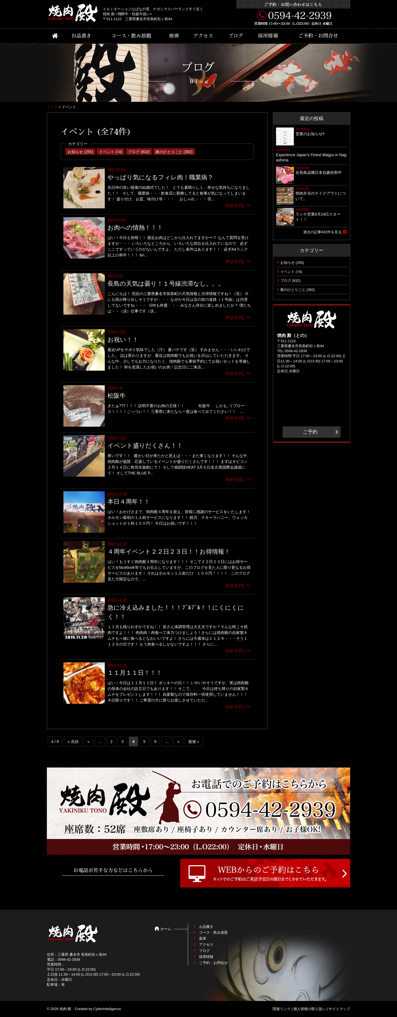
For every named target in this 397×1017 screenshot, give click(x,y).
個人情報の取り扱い (309, 1009)
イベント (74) (110, 152)
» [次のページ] (178, 741)
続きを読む (235, 205)
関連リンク (282, 1009)
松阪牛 (117, 395)
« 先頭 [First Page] (73, 741)
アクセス (203, 35)
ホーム (165, 929)
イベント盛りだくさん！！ (145, 445)
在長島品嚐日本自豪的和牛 (319, 172)
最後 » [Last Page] (193, 741)
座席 (174, 35)
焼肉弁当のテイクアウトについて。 (321, 196)
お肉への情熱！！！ (135, 227)
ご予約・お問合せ (318, 35)
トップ (52, 107)
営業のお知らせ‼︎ (310, 134)
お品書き (81, 35)
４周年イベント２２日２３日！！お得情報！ (169, 551)
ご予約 (310, 432)
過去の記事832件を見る (322, 232)
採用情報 (268, 35)
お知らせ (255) (80, 152)
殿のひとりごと (292, 290)
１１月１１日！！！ (135, 672)
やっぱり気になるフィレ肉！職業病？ (160, 177)
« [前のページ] (88, 741)
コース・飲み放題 (131, 35)
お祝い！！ (123, 339)
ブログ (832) (139, 152)
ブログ (235, 35)
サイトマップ (339, 1009)
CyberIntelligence (107, 1009)
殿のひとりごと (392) (174, 152)
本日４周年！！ (129, 501)
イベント (287, 272)
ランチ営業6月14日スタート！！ (318, 217)
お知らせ (287, 263)
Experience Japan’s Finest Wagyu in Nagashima (311, 158)
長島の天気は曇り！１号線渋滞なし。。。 (166, 283)
